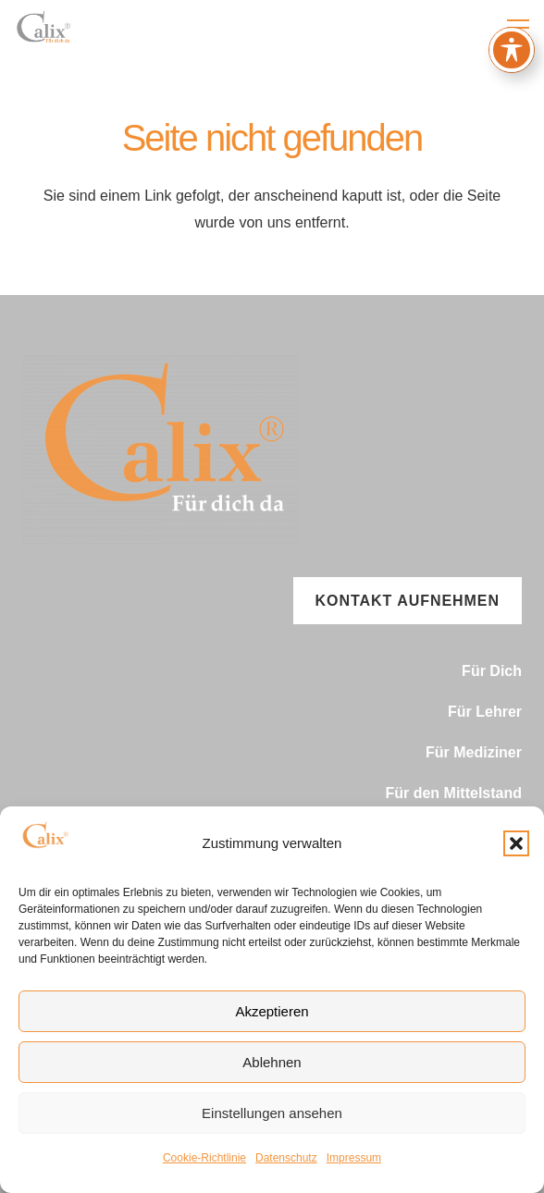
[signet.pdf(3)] (46, 27)
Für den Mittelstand (453, 793)
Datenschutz (286, 1157)
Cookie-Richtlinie (204, 1157)
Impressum (354, 1157)
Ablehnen (271, 1062)
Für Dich (492, 671)
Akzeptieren (271, 1011)
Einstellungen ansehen (272, 1113)
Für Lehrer (485, 711)
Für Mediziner (474, 752)
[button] (516, 843)
